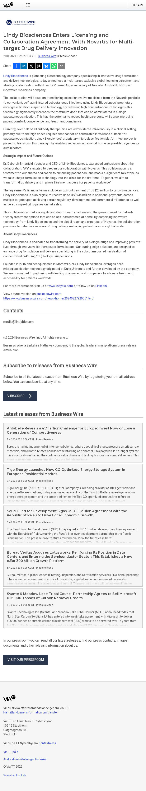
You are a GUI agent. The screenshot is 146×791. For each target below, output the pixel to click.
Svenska (9, 775)
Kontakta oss (47, 743)
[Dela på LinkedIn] (23, 66)
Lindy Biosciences (15, 76)
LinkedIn (101, 286)
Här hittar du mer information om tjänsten (30, 712)
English (21, 775)
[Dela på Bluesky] (46, 66)
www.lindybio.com (60, 286)
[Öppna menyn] (29, 5)
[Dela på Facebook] (16, 66)
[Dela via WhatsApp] (54, 66)
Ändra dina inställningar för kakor (25, 759)
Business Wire (47, 56)
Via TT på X (10, 752)
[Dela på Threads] (39, 66)
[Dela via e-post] (61, 66)
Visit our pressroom (26, 660)
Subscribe (20, 396)
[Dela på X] (31, 66)
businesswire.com (49, 294)
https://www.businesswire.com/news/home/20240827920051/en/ (48, 298)
